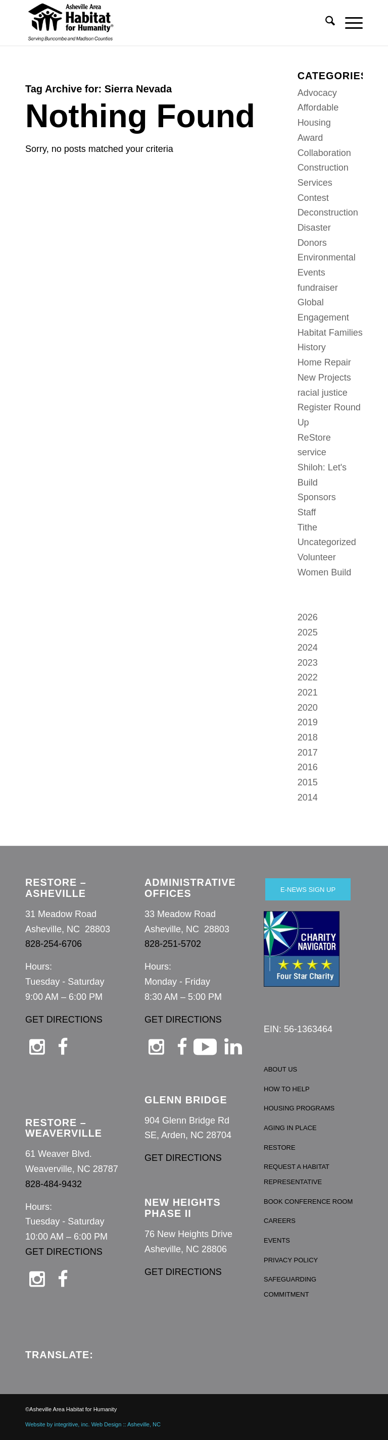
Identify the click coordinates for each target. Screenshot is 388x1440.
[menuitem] (325, 22)
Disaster (314, 228)
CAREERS (280, 1220)
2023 (308, 663)
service (312, 452)
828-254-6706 (53, 944)
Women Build (325, 572)
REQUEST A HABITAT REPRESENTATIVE (296, 1174)
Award (310, 138)
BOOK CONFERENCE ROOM (308, 1201)
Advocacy (317, 93)
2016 (308, 767)
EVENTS (277, 1240)
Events (311, 273)
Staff (307, 512)
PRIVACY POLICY (291, 1260)
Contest (313, 198)
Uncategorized (327, 542)
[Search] (325, 22)
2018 (308, 737)
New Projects (324, 377)
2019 (308, 722)
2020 (308, 708)
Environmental (327, 257)
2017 (308, 753)
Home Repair (324, 362)
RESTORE (280, 1147)
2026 (308, 617)
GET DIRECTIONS (64, 1020)
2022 (308, 677)
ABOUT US (280, 1069)
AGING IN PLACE (290, 1128)
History (312, 347)
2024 (308, 648)
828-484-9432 (53, 1184)
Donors (312, 243)
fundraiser (318, 288)
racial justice (323, 393)
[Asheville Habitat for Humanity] (70, 22)
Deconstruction (328, 212)
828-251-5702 (172, 944)
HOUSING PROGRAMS (299, 1108)
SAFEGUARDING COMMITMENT (290, 1286)
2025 (308, 632)
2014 (308, 797)
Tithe (307, 527)
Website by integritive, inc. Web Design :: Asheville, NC (93, 1424)
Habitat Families (330, 333)
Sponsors (317, 497)
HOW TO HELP (287, 1089)
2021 (308, 692)
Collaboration (324, 153)
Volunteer (317, 557)
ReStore (314, 438)
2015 (308, 782)
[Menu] (349, 22)
